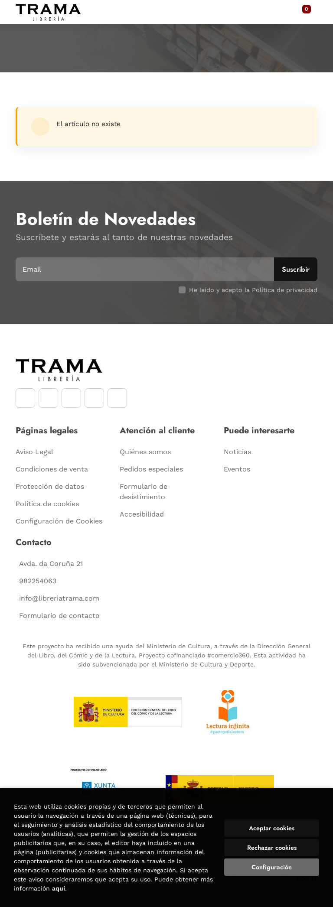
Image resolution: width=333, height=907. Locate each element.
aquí (58, 888)
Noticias (237, 452)
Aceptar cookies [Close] (271, 828)
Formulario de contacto (59, 615)
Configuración (271, 867)
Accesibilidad (142, 514)
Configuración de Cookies (59, 521)
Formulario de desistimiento (143, 491)
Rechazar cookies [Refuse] (272, 847)
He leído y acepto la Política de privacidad (253, 289)
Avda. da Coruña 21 (51, 563)
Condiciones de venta (52, 469)
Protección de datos (50, 486)
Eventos (237, 469)
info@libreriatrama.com (59, 598)
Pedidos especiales (151, 469)
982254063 (37, 581)
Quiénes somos (145, 452)
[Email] (146, 269)
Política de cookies (47, 504)
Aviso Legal (34, 452)
